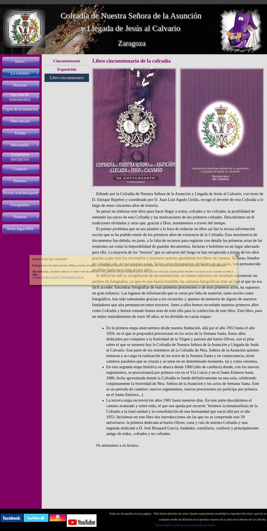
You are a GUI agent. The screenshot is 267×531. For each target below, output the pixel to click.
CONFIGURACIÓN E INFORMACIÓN (58, 277)
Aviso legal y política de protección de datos (185, 525)
